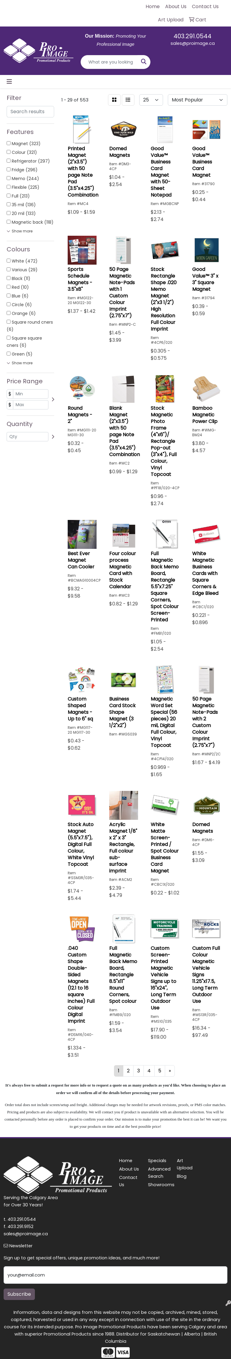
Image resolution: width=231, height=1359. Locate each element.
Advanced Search (159, 1172)
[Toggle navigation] (9, 81)
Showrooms (159, 1185)
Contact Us (128, 1181)
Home (125, 1161)
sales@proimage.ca (193, 43)
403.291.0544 (192, 36)
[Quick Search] (109, 62)
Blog (181, 1176)
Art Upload (184, 1164)
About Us (129, 1169)
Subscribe (19, 1294)
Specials (157, 1161)
